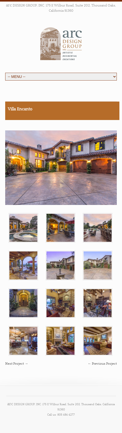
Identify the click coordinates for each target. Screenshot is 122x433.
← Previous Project (102, 363)
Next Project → (16, 363)
